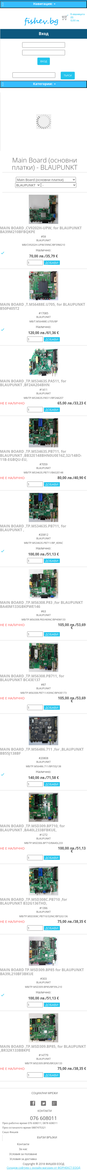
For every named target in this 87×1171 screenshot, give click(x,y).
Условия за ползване (23, 1154)
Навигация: (44, 4)
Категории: (44, 83)
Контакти (23, 1144)
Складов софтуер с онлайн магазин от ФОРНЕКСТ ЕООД (43, 1168)
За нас (23, 1149)
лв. (74, 19)
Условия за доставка (23, 1159)
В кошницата (77, 14)
